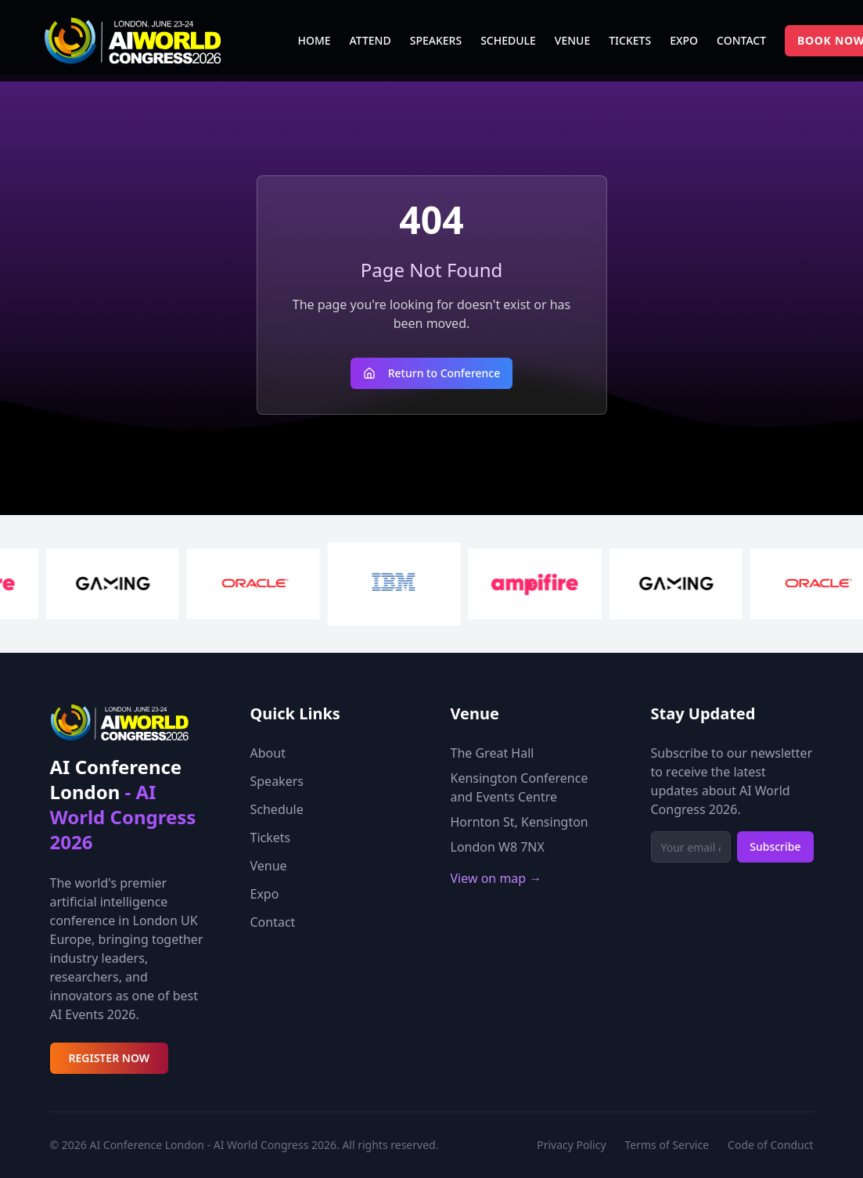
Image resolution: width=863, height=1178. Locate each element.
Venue (268, 865)
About (268, 753)
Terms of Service (667, 1144)
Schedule (277, 809)
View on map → (496, 878)
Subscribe (775, 846)
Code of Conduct (770, 1144)
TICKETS (630, 40)
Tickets (270, 837)
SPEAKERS (436, 40)
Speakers (277, 781)
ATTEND (370, 40)
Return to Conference (432, 373)
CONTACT (741, 40)
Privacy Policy (571, 1144)
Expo (264, 893)
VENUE (572, 40)
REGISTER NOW (109, 1057)
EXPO (684, 40)
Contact (273, 922)
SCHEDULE (508, 40)
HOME (314, 40)
